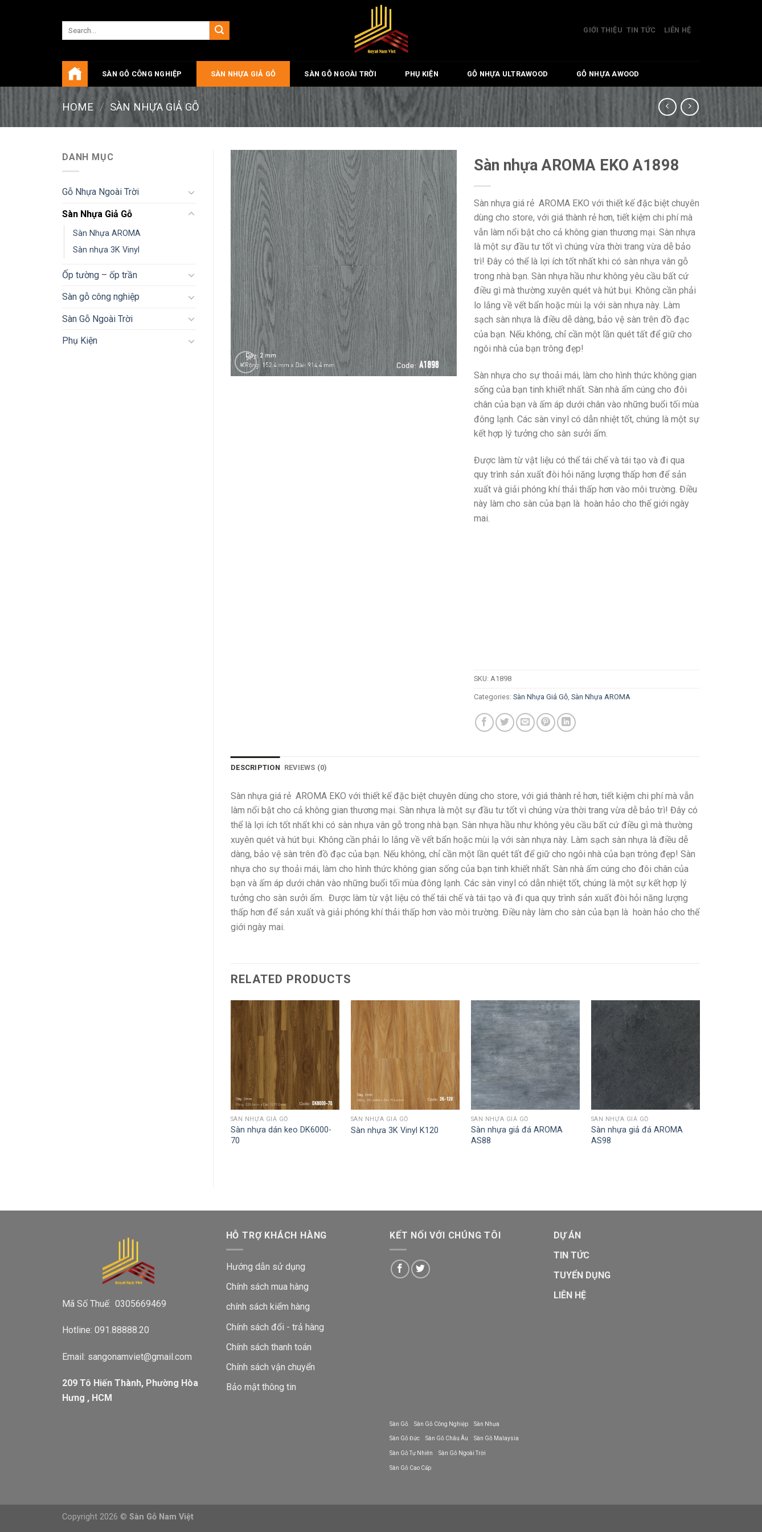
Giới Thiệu (602, 30)
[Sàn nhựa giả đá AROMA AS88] (525, 1054)
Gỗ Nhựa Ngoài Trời (100, 191)
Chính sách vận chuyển (270, 1367)
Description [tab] (255, 767)
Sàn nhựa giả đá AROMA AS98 (637, 1135)
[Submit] (219, 30)
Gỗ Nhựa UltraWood (507, 74)
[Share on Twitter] (504, 722)
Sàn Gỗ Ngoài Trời (340, 74)
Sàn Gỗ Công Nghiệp (441, 1424)
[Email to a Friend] (525, 722)
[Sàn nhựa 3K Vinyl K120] (405, 1054)
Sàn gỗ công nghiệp (142, 74)
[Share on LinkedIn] (566, 722)
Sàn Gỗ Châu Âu (446, 1438)
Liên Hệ (677, 30)
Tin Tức (641, 30)
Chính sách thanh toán (269, 1347)
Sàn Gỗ (399, 1424)
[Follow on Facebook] (400, 1269)
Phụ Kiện (422, 74)
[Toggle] (191, 192)
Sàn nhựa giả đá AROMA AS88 (517, 1135)
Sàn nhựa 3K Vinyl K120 (395, 1130)
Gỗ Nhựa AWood (607, 74)
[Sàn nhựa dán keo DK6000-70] (285, 1054)
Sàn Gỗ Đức (405, 1438)
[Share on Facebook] (484, 722)
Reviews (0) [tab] (305, 767)
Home (77, 107)
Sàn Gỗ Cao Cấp (410, 1468)
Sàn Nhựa (486, 1424)
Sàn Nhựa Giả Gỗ (243, 74)
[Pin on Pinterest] (545, 722)
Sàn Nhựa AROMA (107, 233)
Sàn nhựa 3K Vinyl (106, 250)
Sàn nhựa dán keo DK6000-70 (281, 1135)
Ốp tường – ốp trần (99, 275)
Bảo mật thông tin (261, 1387)
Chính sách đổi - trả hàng (275, 1327)
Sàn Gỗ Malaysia (496, 1438)
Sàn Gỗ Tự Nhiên (411, 1453)
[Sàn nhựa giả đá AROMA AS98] (645, 1054)
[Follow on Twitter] (420, 1269)
